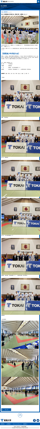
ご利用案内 (8, 423)
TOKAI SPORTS (7, 1)
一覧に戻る (6, 409)
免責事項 (25, 423)
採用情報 (2, 423)
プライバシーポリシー (17, 423)
